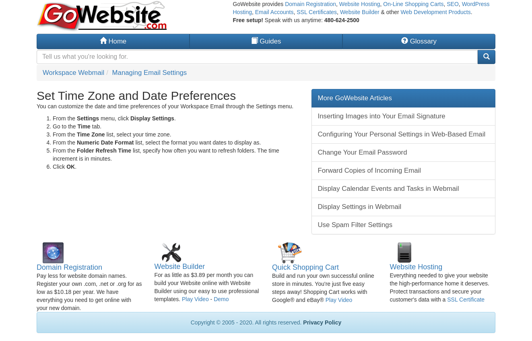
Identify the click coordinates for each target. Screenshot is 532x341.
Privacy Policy (322, 322)
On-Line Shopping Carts (413, 4)
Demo (221, 299)
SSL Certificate (466, 299)
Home (113, 41)
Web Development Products (436, 12)
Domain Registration (310, 4)
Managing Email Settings (149, 72)
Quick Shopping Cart (305, 267)
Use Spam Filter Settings (355, 225)
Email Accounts (274, 12)
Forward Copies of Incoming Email (369, 170)
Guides (266, 41)
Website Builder (359, 12)
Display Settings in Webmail (360, 207)
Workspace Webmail (73, 72)
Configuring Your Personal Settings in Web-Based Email (402, 134)
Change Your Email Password (362, 152)
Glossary (419, 41)
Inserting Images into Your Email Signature (381, 116)
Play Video (195, 299)
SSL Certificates (317, 12)
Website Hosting (359, 4)
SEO (453, 4)
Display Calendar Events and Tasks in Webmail (388, 188)
